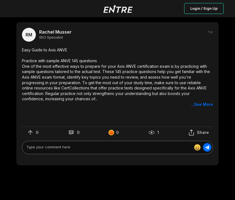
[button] (117, 77)
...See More (202, 104)
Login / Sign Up (204, 8)
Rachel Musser (55, 32)
